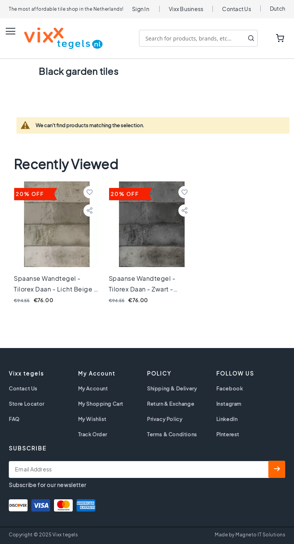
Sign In (140, 8)
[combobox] (198, 38)
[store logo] (56, 38)
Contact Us (236, 8)
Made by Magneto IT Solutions (250, 535)
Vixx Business (186, 8)
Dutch (277, 8)
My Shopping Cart (101, 404)
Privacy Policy (164, 419)
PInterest (227, 434)
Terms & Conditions (172, 434)
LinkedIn (227, 419)
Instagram (229, 404)
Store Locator (26, 404)
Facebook (229, 388)
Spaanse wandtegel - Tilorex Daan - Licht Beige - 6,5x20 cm (55, 289)
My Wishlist (92, 419)
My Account (93, 388)
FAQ (14, 419)
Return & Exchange (170, 404)
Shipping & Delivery (172, 388)
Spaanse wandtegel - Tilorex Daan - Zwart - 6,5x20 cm (142, 289)
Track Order (93, 434)
